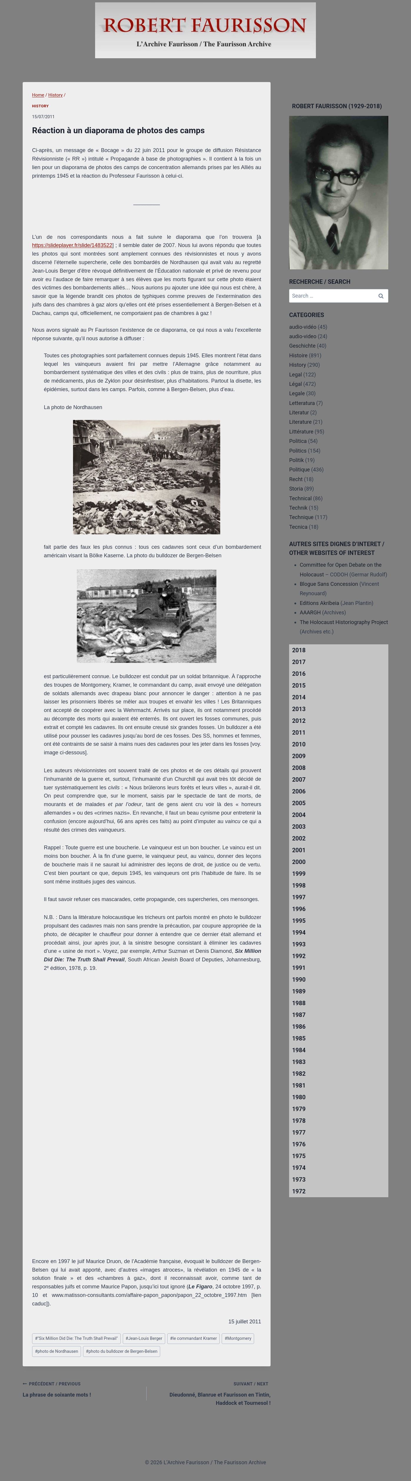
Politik (296, 460)
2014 (299, 697)
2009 (299, 756)
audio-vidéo (302, 327)
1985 (299, 1038)
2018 (299, 650)
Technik (298, 508)
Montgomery (238, 1338)
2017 (299, 662)
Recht (296, 479)
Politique (299, 469)
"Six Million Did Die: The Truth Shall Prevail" (76, 1338)
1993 (299, 944)
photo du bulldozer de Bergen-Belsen (122, 1351)
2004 (299, 814)
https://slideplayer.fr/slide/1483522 (72, 245)
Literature (300, 422)
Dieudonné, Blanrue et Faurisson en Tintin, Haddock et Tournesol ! (211, 1393)
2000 (299, 861)
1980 (299, 1097)
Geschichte (302, 346)
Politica (298, 441)
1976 (299, 1144)
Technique (301, 517)
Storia (296, 489)
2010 (299, 744)
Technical (300, 498)
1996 (299, 909)
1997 (299, 897)
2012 (299, 720)
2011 (299, 732)
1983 (299, 1061)
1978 (299, 1120)
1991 (299, 967)
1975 (299, 1156)
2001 (299, 850)
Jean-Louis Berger (144, 1338)
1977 (299, 1132)
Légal (295, 384)
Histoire (298, 355)
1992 (299, 956)
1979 (299, 1109)
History (40, 106)
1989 (299, 991)
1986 (299, 1026)
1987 (299, 1014)
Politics (297, 451)
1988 (299, 1003)
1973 (299, 1179)
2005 (299, 803)
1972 (299, 1191)
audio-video (302, 336)
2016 (299, 673)
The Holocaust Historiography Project (344, 622)
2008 (299, 767)
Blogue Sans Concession (329, 584)
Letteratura (302, 403)
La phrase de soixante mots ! (82, 1389)
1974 (299, 1167)
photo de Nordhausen (56, 1351)
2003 (299, 826)
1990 (299, 979)
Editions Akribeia (319, 603)
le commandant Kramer (193, 1338)
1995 (299, 920)
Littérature (301, 431)
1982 (299, 1073)
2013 (299, 709)
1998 (299, 885)
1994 (299, 932)
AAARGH (310, 612)
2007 (299, 779)
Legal (295, 374)
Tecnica (298, 527)
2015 (299, 685)
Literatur (299, 412)
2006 (299, 791)
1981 (299, 1085)
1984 (299, 1050)
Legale (297, 393)
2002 (299, 838)
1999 (299, 873)
